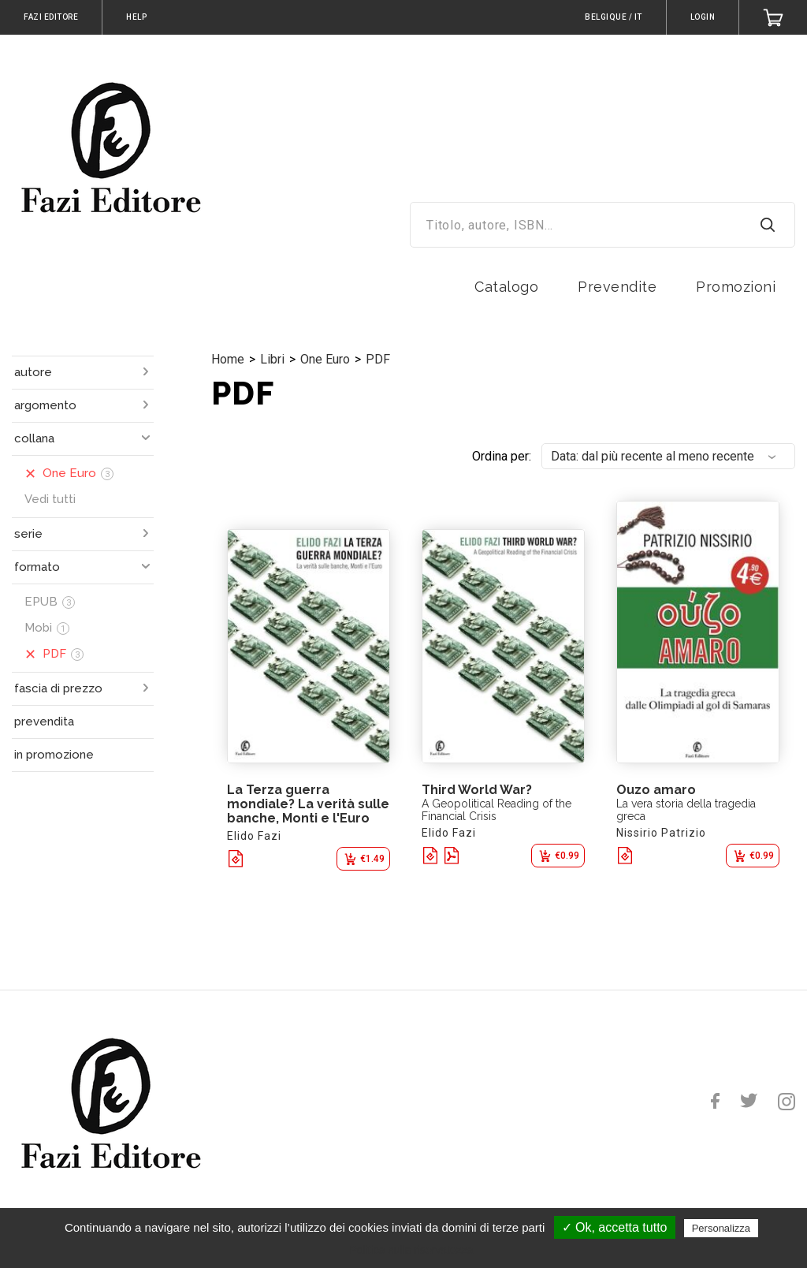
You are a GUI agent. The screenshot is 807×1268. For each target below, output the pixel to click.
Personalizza (721, 1228)
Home (227, 359)
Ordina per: (501, 456)
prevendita (44, 721)
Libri (272, 359)
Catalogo (506, 286)
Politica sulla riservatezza (411, 1250)
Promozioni (735, 286)
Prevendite (617, 286)
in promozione (54, 755)
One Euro (325, 359)
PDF (378, 359)
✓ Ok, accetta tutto (615, 1227)
